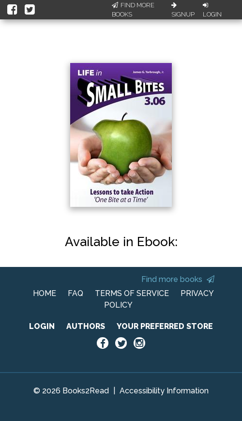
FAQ (75, 293)
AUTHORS (85, 326)
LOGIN (42, 326)
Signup (183, 10)
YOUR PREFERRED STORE (165, 326)
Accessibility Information (164, 390)
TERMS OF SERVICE (132, 293)
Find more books (177, 279)
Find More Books (133, 9)
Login (212, 10)
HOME (44, 293)
